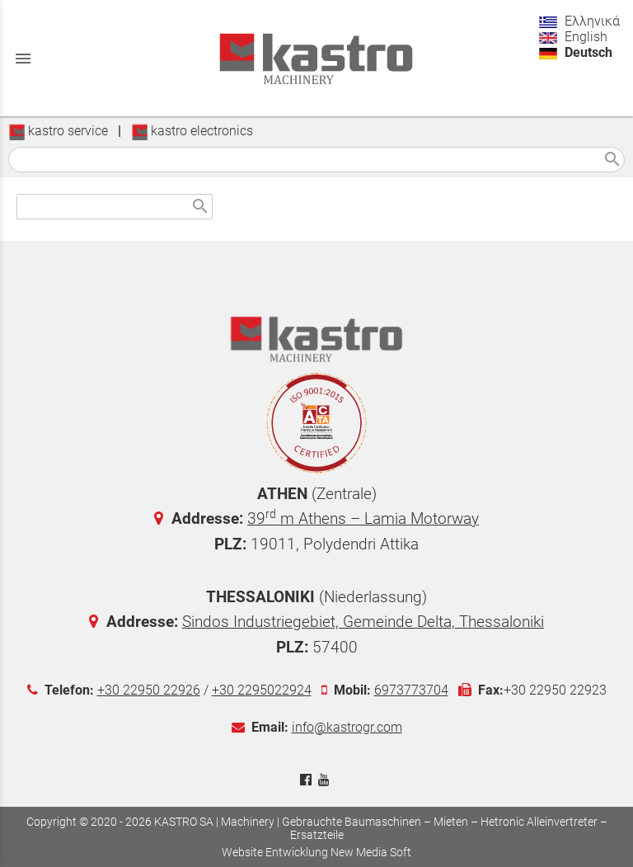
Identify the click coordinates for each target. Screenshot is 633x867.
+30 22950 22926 (148, 690)
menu (23, 58)
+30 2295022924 (262, 690)
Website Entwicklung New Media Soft (316, 852)
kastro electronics (192, 131)
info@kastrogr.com (347, 727)
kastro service (58, 131)
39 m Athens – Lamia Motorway (363, 518)
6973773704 (411, 690)
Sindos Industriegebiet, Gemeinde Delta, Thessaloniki (363, 621)
